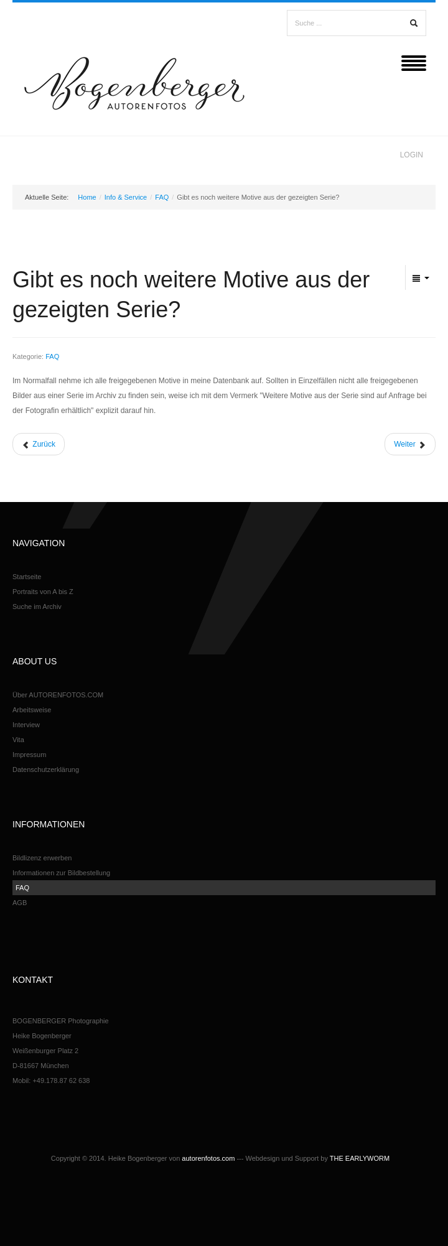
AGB (19, 902)
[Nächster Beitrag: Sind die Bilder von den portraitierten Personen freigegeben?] (410, 444)
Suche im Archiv (37, 606)
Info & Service (126, 197)
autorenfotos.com (208, 1158)
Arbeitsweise (31, 710)
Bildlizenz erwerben (42, 858)
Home (87, 197)
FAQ (162, 197)
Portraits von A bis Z (42, 591)
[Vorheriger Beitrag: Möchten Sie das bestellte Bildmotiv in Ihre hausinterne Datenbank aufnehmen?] (38, 444)
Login (411, 155)
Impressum (29, 754)
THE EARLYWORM (360, 1158)
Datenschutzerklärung (45, 769)
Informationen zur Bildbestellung (61, 872)
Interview (26, 724)
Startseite (26, 576)
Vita (18, 739)
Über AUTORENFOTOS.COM (57, 695)
